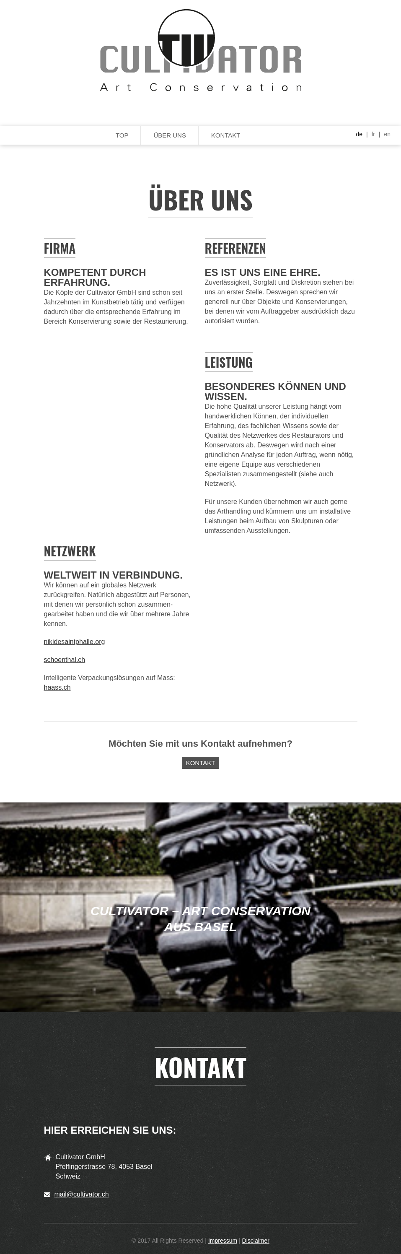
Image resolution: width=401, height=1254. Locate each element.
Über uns (169, 135)
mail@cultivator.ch (81, 1194)
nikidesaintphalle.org (74, 641)
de (359, 134)
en (387, 134)
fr (373, 134)
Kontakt (226, 135)
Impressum (222, 1240)
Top (122, 135)
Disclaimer (255, 1240)
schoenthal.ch (64, 659)
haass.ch (57, 687)
